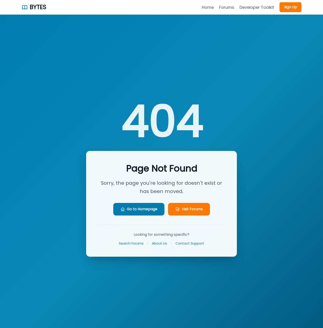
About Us (159, 243)
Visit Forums (189, 209)
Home (208, 7)
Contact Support (189, 243)
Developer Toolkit (257, 7)
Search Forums (131, 243)
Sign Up (290, 7)
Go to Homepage (138, 209)
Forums (226, 7)
